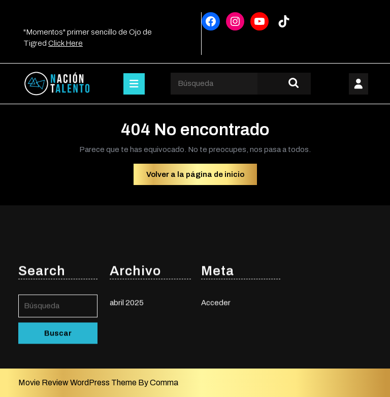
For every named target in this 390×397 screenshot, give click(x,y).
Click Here (65, 43)
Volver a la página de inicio (201, 177)
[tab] (134, 84)
